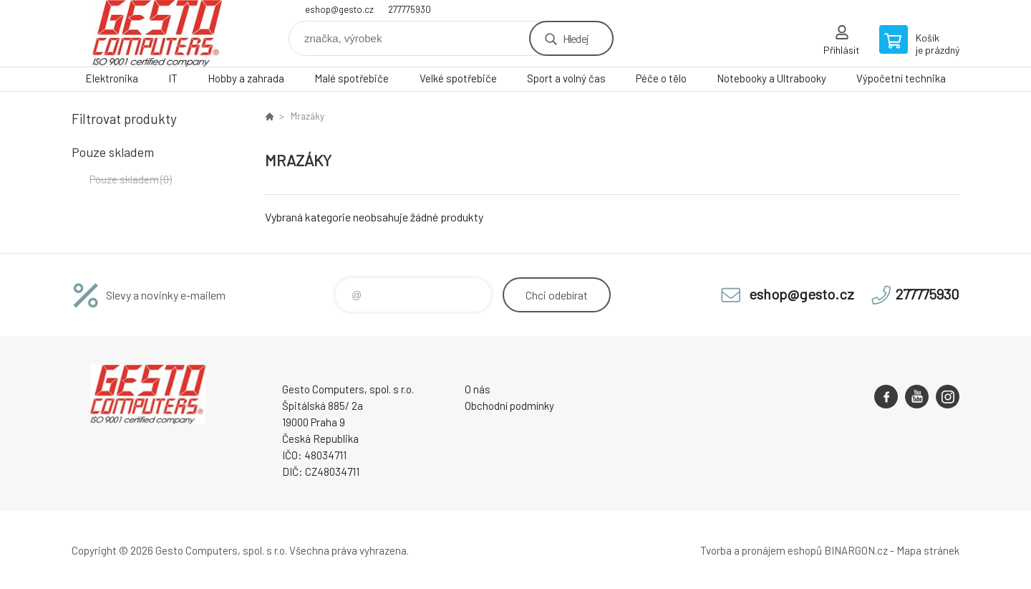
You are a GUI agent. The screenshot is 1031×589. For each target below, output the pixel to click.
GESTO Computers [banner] (157, 33)
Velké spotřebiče (458, 78)
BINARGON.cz (856, 550)
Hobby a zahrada (246, 78)
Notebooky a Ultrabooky (771, 78)
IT (173, 78)
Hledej (576, 38)
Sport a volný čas (566, 78)
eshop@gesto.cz (339, 9)
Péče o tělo (661, 78)
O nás (477, 389)
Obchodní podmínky (509, 405)
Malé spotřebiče (351, 78)
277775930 (409, 9)
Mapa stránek (927, 550)
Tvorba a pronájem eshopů (761, 550)
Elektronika (111, 78)
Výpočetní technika (901, 78)
